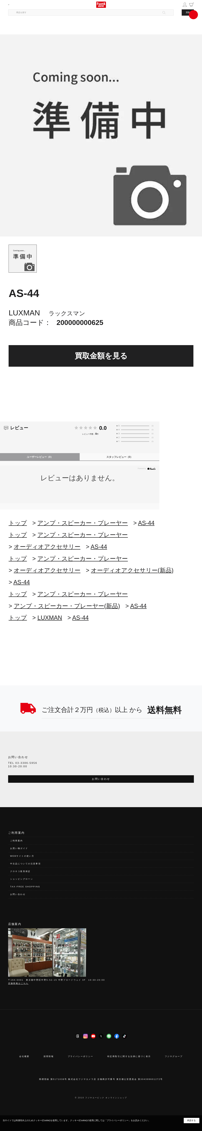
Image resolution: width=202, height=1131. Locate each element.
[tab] (23, 259)
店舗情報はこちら (18, 983)
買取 (188, 12)
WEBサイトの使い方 (22, 856)
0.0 (103, 427)
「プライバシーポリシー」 (118, 1120)
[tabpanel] (101, 135)
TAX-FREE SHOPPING (25, 886)
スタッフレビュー (119, 457)
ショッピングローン (21, 879)
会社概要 (24, 1056)
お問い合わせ (101, 779)
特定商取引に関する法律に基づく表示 (129, 1056)
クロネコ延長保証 (20, 871)
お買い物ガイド (19, 848)
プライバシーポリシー (80, 1056)
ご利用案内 (16, 840)
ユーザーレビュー (40, 457)
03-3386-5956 (26, 763)
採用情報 (49, 1056)
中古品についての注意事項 (25, 863)
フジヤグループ (174, 1056)
